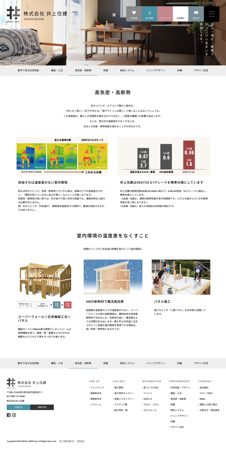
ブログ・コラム (151, 404)
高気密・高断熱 (82, 70)
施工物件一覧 (120, 410)
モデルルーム (149, 410)
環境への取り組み (208, 404)
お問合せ (196, 18)
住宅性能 (134, 18)
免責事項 (80, 441)
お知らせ (147, 399)
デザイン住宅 (203, 70)
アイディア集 (120, 404)
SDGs (202, 399)
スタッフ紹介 (206, 393)
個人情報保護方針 (66, 441)
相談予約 (42, 407)
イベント (147, 393)
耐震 (105, 70)
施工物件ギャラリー (124, 393)
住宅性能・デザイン (180, 387)
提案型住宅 (95, 393)
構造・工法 (56, 70)
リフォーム (95, 404)
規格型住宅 (95, 399)
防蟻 (180, 70)
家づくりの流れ (151, 387)
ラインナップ (165, 18)
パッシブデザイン (156, 70)
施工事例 (149, 18)
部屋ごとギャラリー (124, 399)
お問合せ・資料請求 (209, 410)
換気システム (127, 70)
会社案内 (180, 18)
